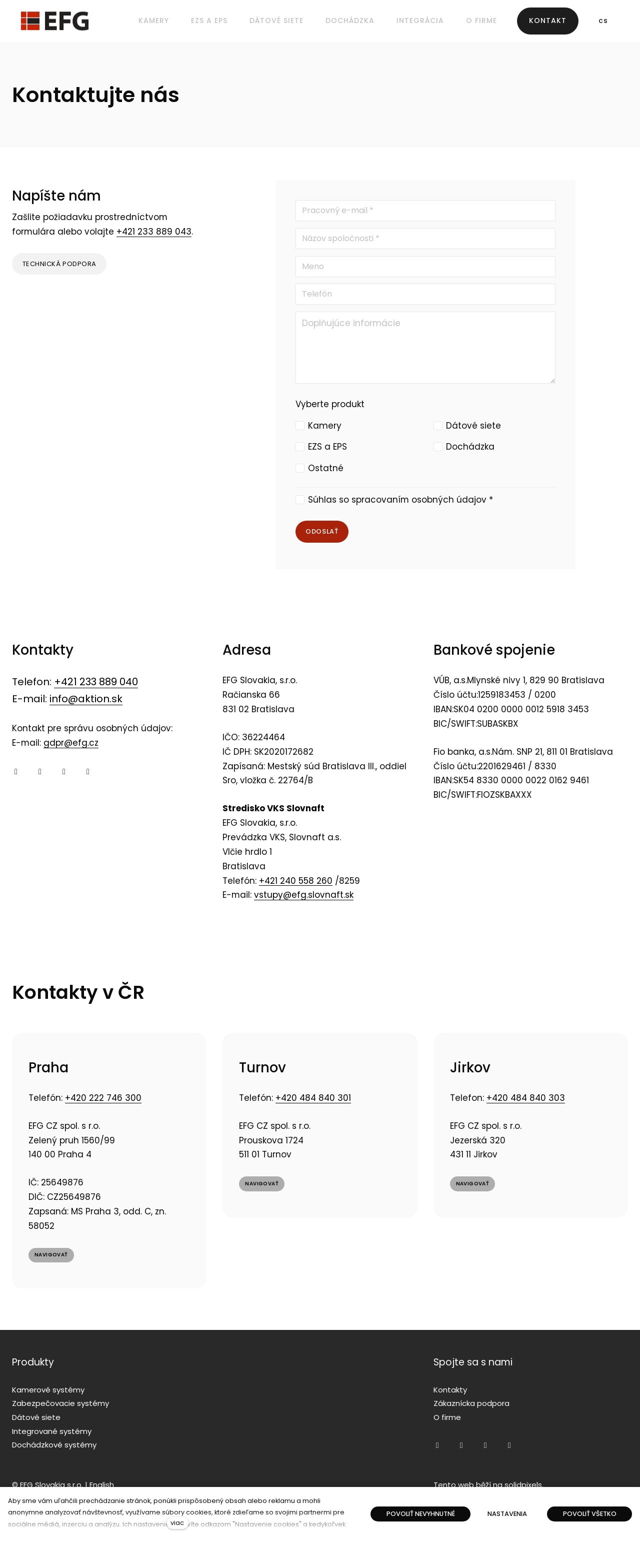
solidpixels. (524, 1484)
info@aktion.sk (86, 700)
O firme (447, 1417)
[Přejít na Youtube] (40, 772)
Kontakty (450, 1389)
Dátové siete (473, 426)
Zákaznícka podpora (472, 1403)
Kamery (325, 426)
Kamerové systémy (48, 1389)
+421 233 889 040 (96, 683)
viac (177, 1522)
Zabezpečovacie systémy (60, 1403)
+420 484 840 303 (525, 1099)
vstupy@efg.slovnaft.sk (304, 896)
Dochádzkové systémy (54, 1444)
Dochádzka (470, 447)
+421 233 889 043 (154, 233)
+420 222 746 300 (103, 1099)
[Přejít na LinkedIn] (88, 772)
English (102, 1484)
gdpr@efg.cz (71, 744)
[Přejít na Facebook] (16, 772)
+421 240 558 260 (295, 881)
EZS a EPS (327, 447)
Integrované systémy (52, 1431)
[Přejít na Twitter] (64, 772)
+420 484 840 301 (313, 1099)
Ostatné (326, 469)
